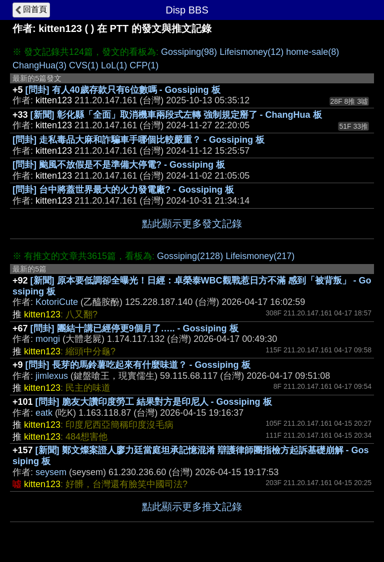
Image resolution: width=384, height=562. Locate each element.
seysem (51, 472)
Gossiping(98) (189, 52)
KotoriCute (57, 302)
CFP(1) (144, 65)
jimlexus (52, 376)
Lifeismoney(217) (260, 256)
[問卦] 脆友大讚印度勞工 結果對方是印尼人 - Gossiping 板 (154, 402)
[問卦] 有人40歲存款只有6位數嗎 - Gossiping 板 (123, 90)
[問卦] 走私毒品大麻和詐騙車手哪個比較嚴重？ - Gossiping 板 (138, 140)
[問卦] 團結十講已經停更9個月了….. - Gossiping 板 (134, 328)
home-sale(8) (312, 52)
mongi (48, 339)
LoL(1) (114, 65)
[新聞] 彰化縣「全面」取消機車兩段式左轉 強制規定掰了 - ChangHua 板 (176, 115)
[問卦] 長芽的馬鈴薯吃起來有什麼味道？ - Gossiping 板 (138, 365)
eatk (44, 413)
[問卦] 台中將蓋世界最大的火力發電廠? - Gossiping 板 (123, 190)
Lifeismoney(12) (252, 52)
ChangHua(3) (39, 65)
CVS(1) (83, 65)
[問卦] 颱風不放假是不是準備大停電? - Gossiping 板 (118, 165)
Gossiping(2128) (190, 256)
